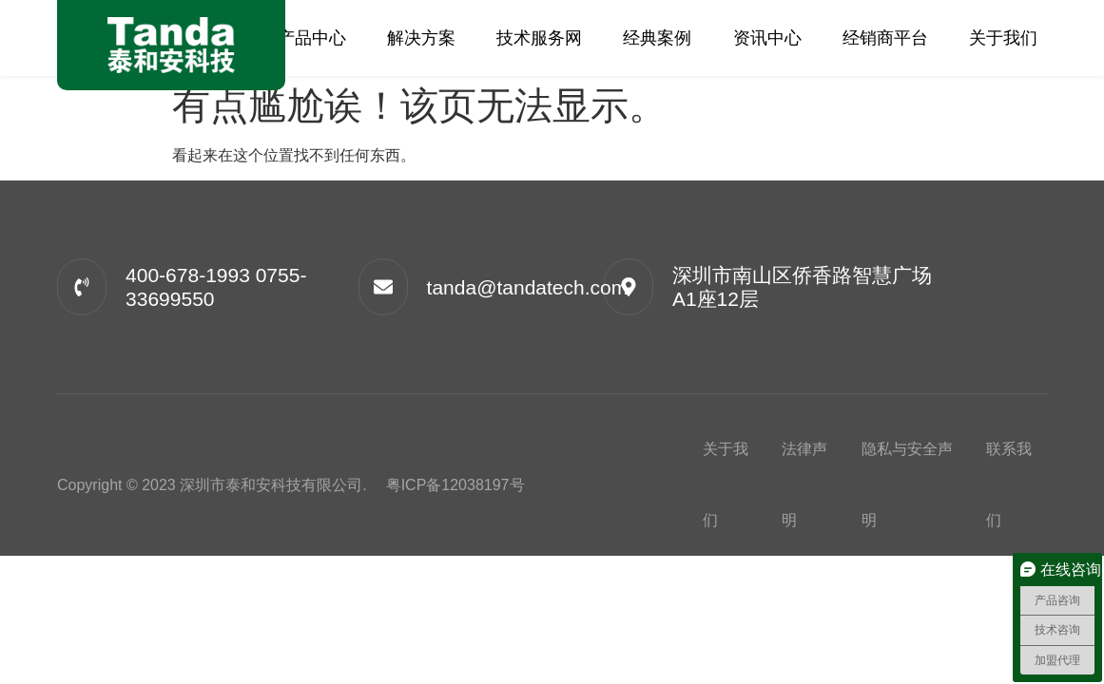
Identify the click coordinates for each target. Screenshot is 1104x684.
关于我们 (1003, 38)
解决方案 (421, 38)
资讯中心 (767, 38)
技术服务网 (539, 38)
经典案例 (657, 38)
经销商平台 (885, 38)
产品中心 (312, 38)
